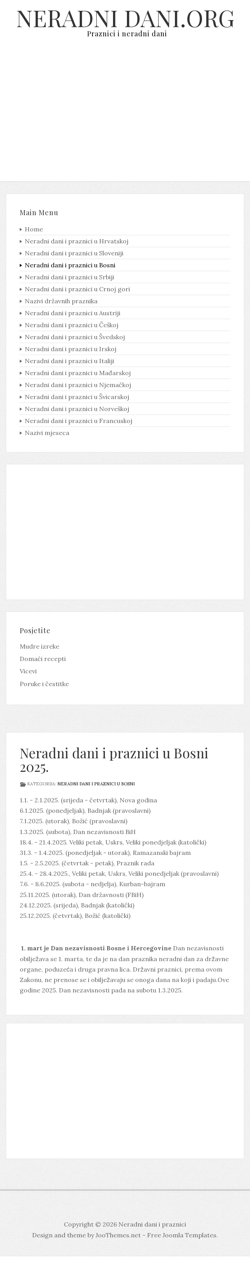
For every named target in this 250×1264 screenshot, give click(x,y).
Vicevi (28, 671)
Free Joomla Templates (181, 1235)
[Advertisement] (125, 115)
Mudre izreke (39, 646)
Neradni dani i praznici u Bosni (96, 784)
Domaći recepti (43, 659)
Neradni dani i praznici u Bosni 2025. (114, 759)
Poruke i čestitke (44, 684)
